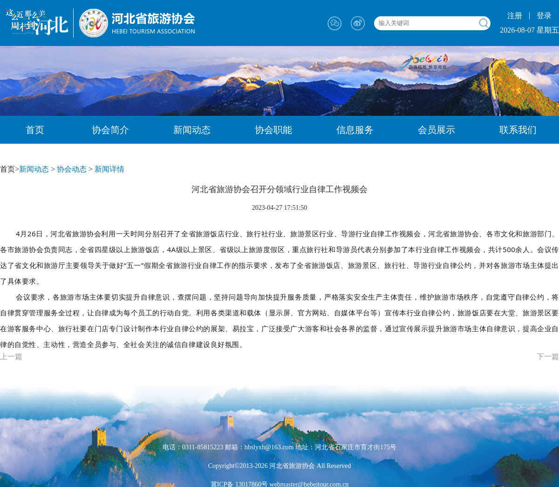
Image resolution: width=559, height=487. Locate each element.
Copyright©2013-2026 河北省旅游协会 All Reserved (279, 465)
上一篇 (11, 356)
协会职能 (273, 130)
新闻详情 (109, 169)
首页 (35, 130)
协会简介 (110, 130)
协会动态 (72, 169)
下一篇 (548, 356)
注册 (514, 16)
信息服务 (355, 130)
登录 (544, 16)
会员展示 (436, 130)
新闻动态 (192, 130)
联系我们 (518, 130)
